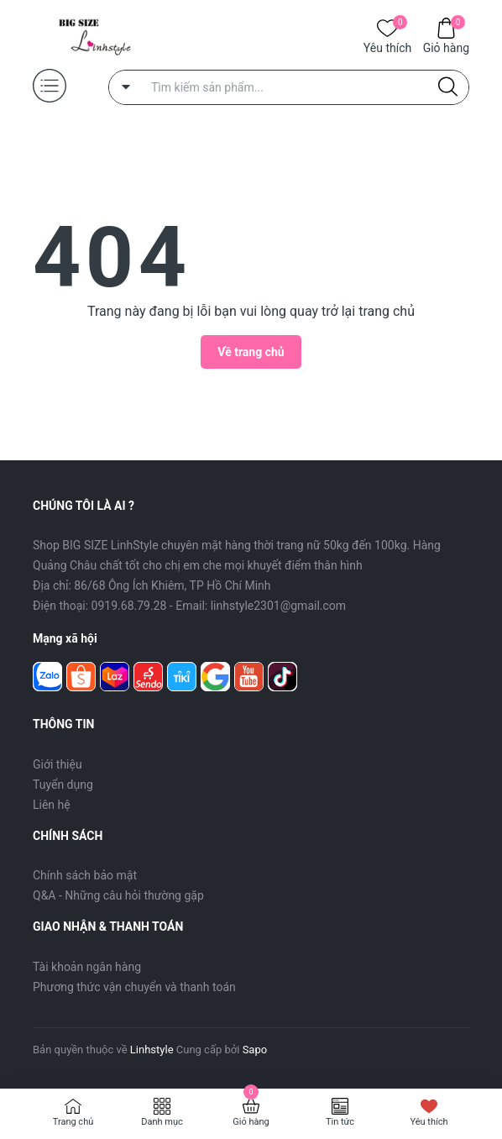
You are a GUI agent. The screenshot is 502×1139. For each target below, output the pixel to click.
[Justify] (448, 87)
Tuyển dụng (63, 784)
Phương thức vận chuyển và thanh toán (134, 987)
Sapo (255, 1049)
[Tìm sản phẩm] (288, 87)
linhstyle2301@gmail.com (278, 605)
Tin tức (340, 1121)
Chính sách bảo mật (85, 875)
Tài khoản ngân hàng (87, 967)
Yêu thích (387, 47)
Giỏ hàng (446, 47)
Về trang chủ (250, 352)
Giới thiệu (57, 764)
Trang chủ (73, 1121)
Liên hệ (52, 804)
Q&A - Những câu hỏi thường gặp (118, 895)
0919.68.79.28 (129, 605)
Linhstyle (152, 1049)
